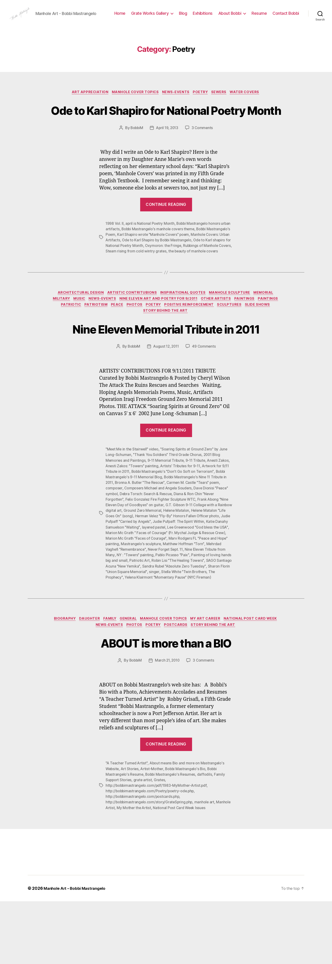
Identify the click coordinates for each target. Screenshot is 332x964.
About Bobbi (261, 17)
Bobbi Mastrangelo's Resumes (171, 837)
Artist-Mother (153, 831)
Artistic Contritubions (131, 330)
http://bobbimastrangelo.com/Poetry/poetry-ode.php (151, 854)
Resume (291, 17)
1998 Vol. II (115, 255)
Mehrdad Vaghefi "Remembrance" (162, 605)
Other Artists (231, 337)
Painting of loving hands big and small (149, 616)
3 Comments (203, 159)
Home (151, 17)
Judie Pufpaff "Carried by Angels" (158, 578)
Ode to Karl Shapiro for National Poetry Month (166, 132)
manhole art (206, 865)
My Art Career (238, 681)
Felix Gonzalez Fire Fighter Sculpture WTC (161, 555)
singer (222, 627)
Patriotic (93, 344)
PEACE (142, 344)
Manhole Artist (118, 870)
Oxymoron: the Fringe (190, 277)
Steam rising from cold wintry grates (165, 282)
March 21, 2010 (167, 723)
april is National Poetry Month (150, 255)
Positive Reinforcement (219, 344)
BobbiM (135, 159)
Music (89, 337)
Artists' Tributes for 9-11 (182, 522)
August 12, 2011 (166, 403)
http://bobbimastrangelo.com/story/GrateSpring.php (150, 865)
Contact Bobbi (286, 23)
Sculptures (261, 344)
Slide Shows (141, 351)
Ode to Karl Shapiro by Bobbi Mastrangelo (182, 271)
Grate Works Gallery (182, 17)
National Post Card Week (91, 688)
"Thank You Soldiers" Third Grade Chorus (168, 511)
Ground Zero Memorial (158, 567)
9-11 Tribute (197, 517)
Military (69, 337)
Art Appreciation (86, 106)
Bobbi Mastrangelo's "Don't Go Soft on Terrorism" (174, 528)
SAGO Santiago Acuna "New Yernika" (166, 622)
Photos (161, 344)
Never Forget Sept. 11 (211, 605)
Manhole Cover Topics (133, 106)
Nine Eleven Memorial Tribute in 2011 (166, 376)
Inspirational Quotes (183, 330)
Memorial (268, 330)
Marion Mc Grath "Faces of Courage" (177, 594)
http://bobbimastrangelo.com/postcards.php (143, 859)
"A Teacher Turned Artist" (127, 826)
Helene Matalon (192, 567)
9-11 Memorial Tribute (166, 517)
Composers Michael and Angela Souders (159, 544)
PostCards (207, 688)
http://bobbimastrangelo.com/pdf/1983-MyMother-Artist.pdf (157, 848)
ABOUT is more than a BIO (166, 705)
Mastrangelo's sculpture (193, 600)
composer (114, 544)
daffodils (206, 837)
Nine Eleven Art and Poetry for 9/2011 (171, 337)
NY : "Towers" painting (178, 611)
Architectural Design (77, 330)
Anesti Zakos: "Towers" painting (133, 522)
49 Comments (205, 403)
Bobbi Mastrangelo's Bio (187, 831)
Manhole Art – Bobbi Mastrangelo (76, 951)
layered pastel (190, 583)
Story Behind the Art (181, 351)
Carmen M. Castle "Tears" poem (196, 539)
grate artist (143, 842)
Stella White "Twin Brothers (129, 633)
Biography (89, 681)
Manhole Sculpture (232, 330)
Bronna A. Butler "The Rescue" (141, 539)
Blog (215, 17)
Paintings (261, 337)
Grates (160, 842)
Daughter (115, 681)
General (157, 681)
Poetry (202, 106)
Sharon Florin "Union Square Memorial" (182, 627)
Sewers (222, 106)
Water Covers (249, 106)
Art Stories (131, 831)
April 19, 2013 (167, 159)
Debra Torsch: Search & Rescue (146, 550)
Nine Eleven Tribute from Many (131, 611)
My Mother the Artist (150, 870)
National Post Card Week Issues (196, 870)
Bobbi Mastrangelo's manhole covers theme (159, 260)
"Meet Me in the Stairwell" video (133, 506)
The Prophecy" (166, 633)
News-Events (176, 106)
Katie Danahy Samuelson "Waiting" (147, 583)
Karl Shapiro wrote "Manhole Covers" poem (179, 266)
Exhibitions (235, 17)
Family (137, 681)
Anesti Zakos (221, 517)
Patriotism (120, 344)
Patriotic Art (192, 616)
